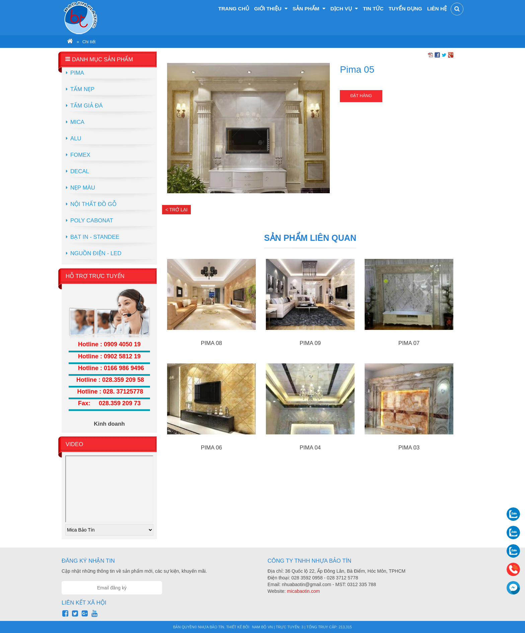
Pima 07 (409, 343)
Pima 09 (310, 343)
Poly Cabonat (91, 220)
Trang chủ (233, 8)
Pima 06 (211, 447)
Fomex (80, 155)
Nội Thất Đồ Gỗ (93, 204)
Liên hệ (437, 8)
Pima (77, 73)
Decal (79, 171)
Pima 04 (310, 447)
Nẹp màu (82, 188)
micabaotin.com (303, 591)
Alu (75, 138)
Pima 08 (211, 343)
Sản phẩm (309, 8)
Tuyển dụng (405, 8)
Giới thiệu (271, 8)
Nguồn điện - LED (96, 253)
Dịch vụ (344, 8)
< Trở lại (176, 209)
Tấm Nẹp (82, 89)
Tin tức (373, 8)
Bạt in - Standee (95, 237)
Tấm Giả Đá (86, 105)
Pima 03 (409, 447)
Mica (77, 122)
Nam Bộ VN (262, 627)
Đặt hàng (361, 95)
